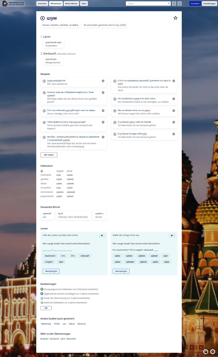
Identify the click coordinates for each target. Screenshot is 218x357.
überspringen (51, 271)
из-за (141, 110)
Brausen (44, 338)
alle (46, 308)
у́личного (128, 98)
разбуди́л (57, 80)
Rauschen (71, 338)
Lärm (62, 338)
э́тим (91, 92)
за (142, 121)
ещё (58, 92)
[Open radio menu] (205, 351)
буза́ (60, 213)
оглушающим (55, 139)
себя (138, 121)
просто (167, 80)
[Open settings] (212, 351)
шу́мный (47, 213)
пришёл (83, 136)
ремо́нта (73, 136)
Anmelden (195, 3)
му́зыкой (143, 80)
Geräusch (54, 338)
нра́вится (57, 121)
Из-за (121, 98)
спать (65, 121)
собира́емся (70, 92)
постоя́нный (58, 110)
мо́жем (128, 110)
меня (156, 80)
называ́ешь (133, 80)
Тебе (49, 121)
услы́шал (124, 121)
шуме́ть (99, 213)
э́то (121, 80)
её (64, 80)
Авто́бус (51, 136)
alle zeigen (49, 154)
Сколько (51, 92)
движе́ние (94, 136)
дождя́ (81, 121)
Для (151, 80)
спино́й (147, 121)
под (71, 121)
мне (83, 110)
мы (62, 92)
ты (125, 80)
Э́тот (49, 110)
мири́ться (81, 92)
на (87, 110)
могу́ (147, 98)
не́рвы (92, 110)
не (143, 98)
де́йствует (75, 110)
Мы (119, 110)
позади (132, 133)
